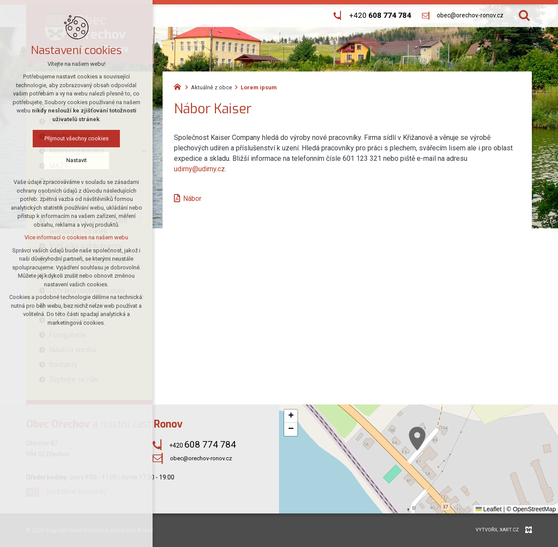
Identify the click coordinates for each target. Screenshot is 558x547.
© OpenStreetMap (531, 509)
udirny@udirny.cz (199, 169)
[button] (417, 438)
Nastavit (76, 160)
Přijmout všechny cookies (76, 138)
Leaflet (489, 509)
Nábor (192, 198)
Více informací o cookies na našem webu (76, 237)
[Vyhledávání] (524, 15)
